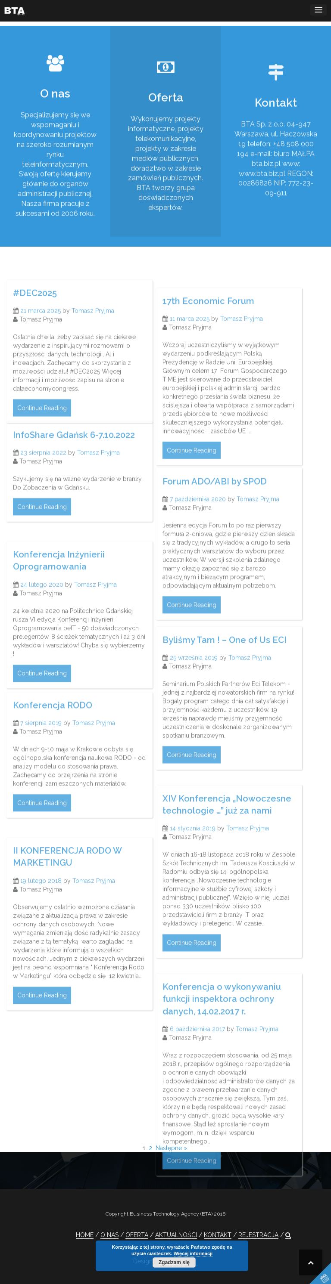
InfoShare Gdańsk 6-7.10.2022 (74, 463)
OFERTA (136, 1234)
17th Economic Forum (208, 352)
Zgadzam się (174, 1262)
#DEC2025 (35, 334)
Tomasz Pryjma (93, 352)
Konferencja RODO (52, 741)
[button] (288, 1235)
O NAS (109, 1234)
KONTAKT (217, 1234)
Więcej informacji (193, 1253)
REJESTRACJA (258, 1234)
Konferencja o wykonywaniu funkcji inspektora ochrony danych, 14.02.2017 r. (221, 1057)
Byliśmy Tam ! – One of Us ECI (224, 681)
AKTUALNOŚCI (176, 1234)
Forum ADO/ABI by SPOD (214, 525)
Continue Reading (42, 449)
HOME (85, 1234)
